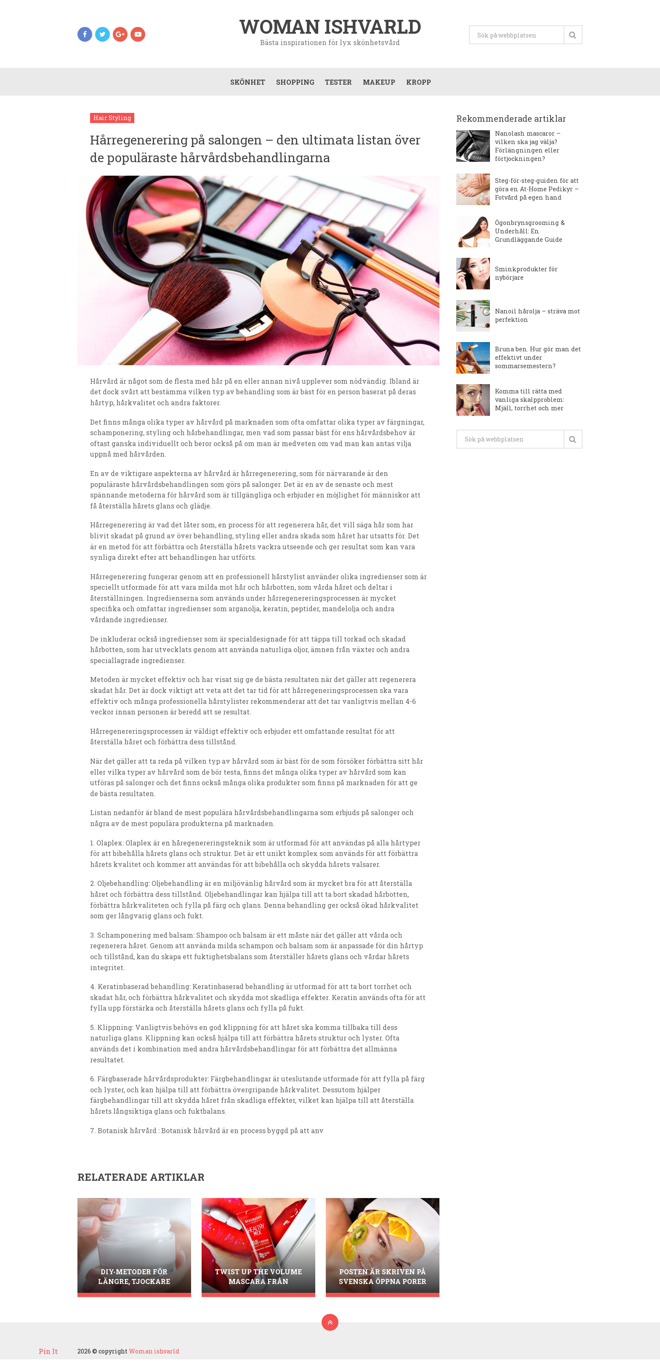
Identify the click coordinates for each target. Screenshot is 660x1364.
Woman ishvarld (330, 27)
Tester (337, 84)
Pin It (48, 1351)
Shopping (293, 84)
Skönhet (246, 84)
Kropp (417, 84)
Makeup (378, 84)
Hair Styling (112, 122)
